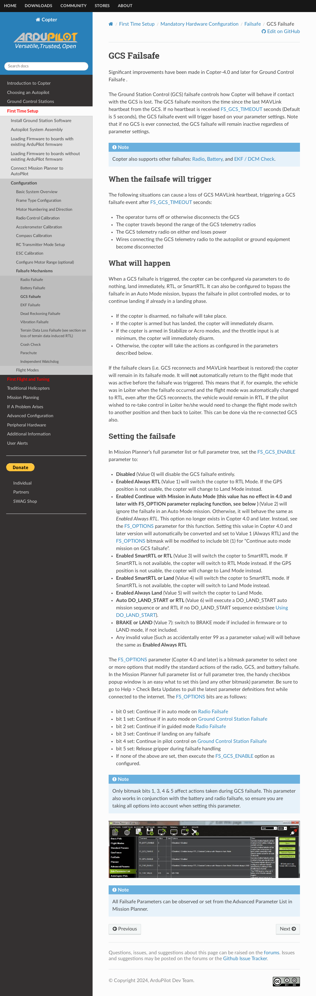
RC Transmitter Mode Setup (40, 245)
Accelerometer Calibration (39, 227)
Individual (22, 483)
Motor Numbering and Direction (44, 210)
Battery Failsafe (32, 288)
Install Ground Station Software (41, 120)
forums (271, 952)
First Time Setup (22, 111)
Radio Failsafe (31, 280)
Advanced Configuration (30, 415)
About (125, 6)
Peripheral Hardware (26, 425)
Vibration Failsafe (34, 322)
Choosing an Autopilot (28, 92)
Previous (125, 928)
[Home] (111, 24)
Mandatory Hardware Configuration (199, 24)
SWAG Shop (25, 501)
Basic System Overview (36, 192)
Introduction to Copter (29, 83)
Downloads (38, 6)
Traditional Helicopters (28, 388)
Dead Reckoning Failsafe (40, 314)
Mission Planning (23, 397)
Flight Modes (27, 370)
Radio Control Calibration (38, 218)
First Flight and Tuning (28, 379)
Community (73, 6)
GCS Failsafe (30, 297)
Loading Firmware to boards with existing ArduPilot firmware (42, 142)
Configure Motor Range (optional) (45, 263)
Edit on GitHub (283, 31)
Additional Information (29, 434)
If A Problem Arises (25, 407)
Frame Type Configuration (38, 201)
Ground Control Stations (30, 101)
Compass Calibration (34, 236)
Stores (102, 6)
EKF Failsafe (30, 305)
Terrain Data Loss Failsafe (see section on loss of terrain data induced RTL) (53, 333)
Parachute (28, 353)
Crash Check (30, 344)
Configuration (24, 183)
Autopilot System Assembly (37, 129)
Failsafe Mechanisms (34, 271)
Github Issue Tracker (245, 958)
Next (288, 928)
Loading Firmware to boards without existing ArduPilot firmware (45, 156)
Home (10, 6)
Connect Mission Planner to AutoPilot (37, 171)
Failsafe (252, 24)
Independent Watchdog (39, 361)
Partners (21, 492)
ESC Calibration (29, 254)
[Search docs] (46, 66)
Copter (46, 37)
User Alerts (17, 443)
